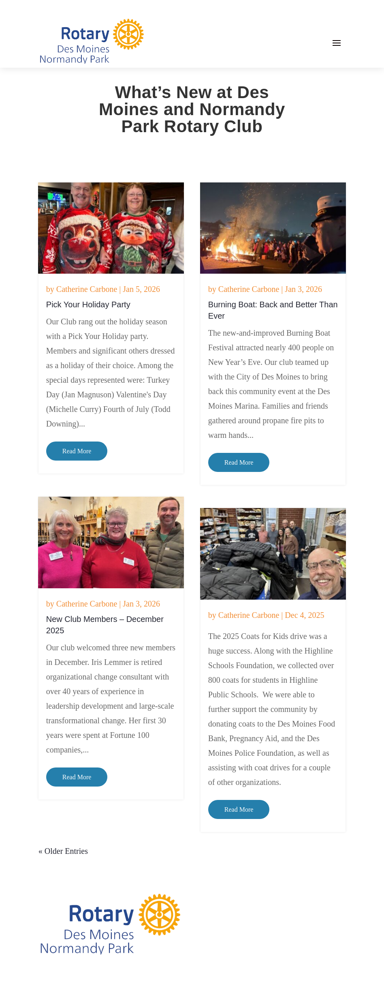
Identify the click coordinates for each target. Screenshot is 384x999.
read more (77, 451)
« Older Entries (63, 851)
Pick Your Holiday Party (88, 304)
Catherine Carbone (86, 289)
